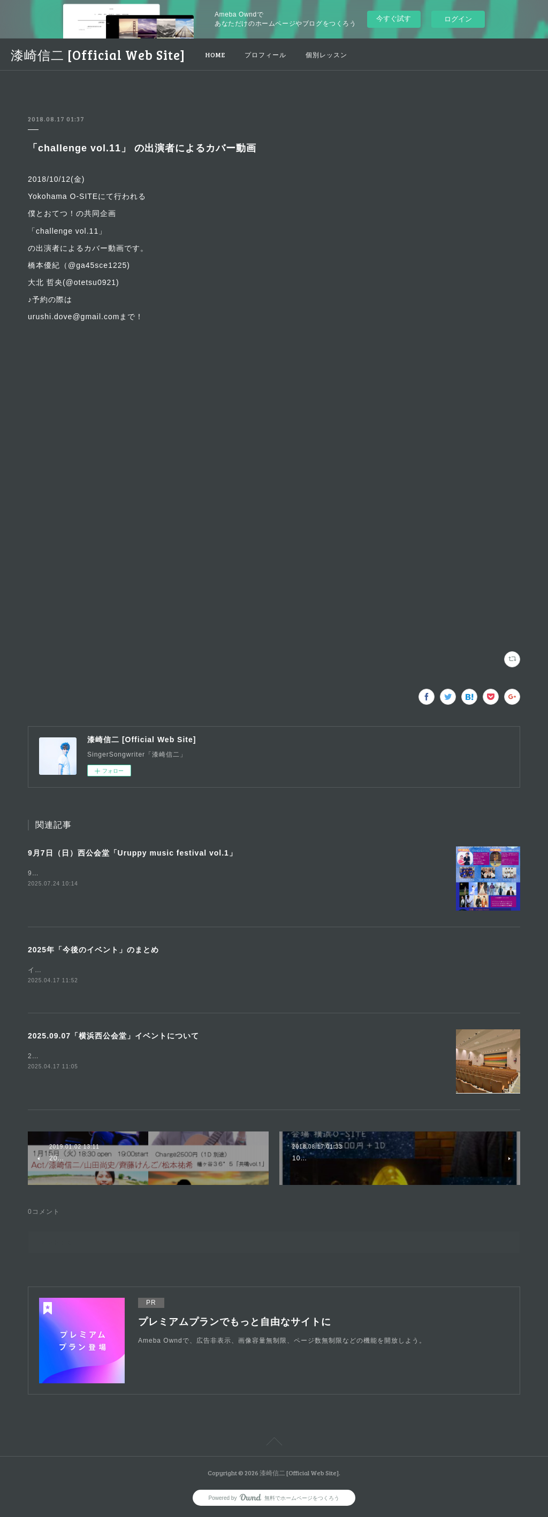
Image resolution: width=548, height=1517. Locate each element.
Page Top (274, 1444)
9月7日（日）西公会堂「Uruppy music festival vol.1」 (132, 853)
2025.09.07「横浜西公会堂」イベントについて (113, 1036)
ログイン (458, 19)
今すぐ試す (393, 18)
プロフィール (265, 54)
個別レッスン (326, 54)
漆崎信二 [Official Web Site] (98, 55)
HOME (215, 54)
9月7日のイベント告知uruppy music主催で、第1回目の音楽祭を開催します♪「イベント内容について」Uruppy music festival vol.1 (236, 873)
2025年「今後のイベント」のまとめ (93, 949)
